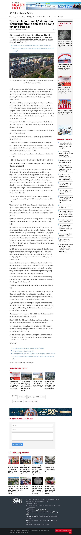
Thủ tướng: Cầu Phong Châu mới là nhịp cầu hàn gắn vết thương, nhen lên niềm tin (65, 67)
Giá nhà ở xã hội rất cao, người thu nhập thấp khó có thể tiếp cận (32, 45)
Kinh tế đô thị (26, 13)
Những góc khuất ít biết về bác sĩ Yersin (65, 161)
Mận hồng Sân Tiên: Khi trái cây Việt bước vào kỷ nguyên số (65, 185)
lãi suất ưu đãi (17, 401)
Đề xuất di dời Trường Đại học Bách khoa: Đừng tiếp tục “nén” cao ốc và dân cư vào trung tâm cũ (66, 248)
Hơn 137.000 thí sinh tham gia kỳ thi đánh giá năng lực (50, 468)
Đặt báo (58, 530)
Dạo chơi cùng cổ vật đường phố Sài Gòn (65, 235)
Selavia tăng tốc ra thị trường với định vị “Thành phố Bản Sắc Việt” (66, 199)
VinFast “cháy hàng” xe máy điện (24, 488)
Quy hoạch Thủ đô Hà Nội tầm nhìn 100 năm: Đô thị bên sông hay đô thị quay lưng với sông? (66, 213)
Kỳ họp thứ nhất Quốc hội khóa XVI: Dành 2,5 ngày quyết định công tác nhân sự (65, 177)
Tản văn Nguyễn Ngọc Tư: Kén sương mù (66, 221)
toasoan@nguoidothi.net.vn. (38, 520)
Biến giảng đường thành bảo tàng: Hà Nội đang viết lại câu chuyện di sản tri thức (66, 154)
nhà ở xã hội (22, 397)
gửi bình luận (17, 444)
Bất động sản (31, 17)
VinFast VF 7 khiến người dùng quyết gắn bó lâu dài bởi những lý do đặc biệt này (50, 490)
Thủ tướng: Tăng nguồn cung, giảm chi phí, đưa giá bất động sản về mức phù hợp (50, 385)
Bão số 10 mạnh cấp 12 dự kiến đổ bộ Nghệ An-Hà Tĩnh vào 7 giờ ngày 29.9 (65, 44)
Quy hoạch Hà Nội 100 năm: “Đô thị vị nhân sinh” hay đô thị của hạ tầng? (65, 227)
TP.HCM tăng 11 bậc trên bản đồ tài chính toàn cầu (65, 192)
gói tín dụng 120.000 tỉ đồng (36, 397)
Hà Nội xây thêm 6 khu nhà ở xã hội (23, 351)
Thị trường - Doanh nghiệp (17, 17)
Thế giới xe (61, 17)
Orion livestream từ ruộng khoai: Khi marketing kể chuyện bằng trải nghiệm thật (25, 469)
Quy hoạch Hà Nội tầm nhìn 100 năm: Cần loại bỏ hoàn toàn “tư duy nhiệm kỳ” (65, 168)
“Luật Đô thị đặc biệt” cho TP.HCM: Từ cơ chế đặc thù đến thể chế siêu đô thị (13, 490)
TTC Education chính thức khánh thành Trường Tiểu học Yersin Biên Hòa (13, 469)
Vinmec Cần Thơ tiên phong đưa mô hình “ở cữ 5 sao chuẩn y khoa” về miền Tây (37, 470)
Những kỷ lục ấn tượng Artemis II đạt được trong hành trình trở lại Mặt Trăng (37, 490)
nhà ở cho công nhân (30, 401)
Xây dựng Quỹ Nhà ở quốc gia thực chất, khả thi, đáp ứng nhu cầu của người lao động (26, 386)
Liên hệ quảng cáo (67, 531)
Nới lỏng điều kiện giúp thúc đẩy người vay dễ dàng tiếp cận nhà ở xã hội (34, 354)
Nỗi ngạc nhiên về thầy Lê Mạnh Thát (64, 240)
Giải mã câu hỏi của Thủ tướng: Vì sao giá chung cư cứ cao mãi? (38, 384)
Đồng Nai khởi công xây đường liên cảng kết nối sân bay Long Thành (65, 112)
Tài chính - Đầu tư (42, 17)
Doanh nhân (52, 17)
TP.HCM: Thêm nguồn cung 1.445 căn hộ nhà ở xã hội (28, 348)
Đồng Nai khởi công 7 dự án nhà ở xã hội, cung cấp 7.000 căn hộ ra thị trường (15, 385)
